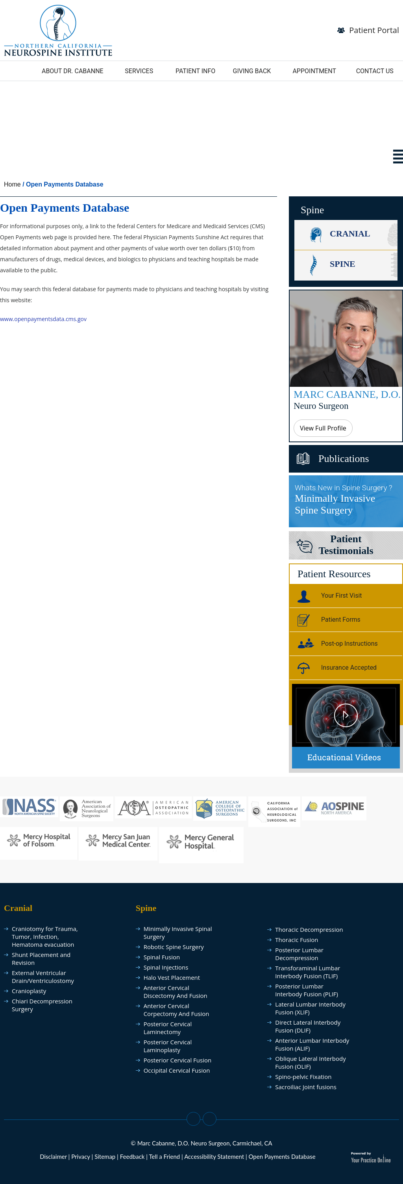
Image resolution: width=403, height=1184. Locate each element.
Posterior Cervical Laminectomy (168, 1028)
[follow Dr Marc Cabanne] (58, 29)
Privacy (80, 1156)
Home (12, 184)
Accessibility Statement (214, 1156)
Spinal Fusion (162, 957)
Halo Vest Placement (172, 977)
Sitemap (104, 1156)
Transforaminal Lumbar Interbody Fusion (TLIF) (307, 972)
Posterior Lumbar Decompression (299, 954)
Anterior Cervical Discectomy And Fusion (175, 991)
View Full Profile (323, 428)
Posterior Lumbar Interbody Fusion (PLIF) (306, 990)
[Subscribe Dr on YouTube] (209, 1118)
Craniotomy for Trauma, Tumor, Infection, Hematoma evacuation (45, 936)
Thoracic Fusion (296, 940)
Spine (342, 264)
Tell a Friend (164, 1156)
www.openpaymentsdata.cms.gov (43, 319)
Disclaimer (53, 1156)
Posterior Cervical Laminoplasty (168, 1046)
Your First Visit (330, 597)
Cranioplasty (29, 991)
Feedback (132, 1156)
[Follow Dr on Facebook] (193, 1118)
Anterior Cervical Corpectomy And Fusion (176, 1010)
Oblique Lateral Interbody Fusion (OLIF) (310, 1062)
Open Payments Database (282, 1156)
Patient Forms (329, 621)
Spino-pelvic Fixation (303, 1077)
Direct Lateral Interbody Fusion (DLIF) (307, 1026)
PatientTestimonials (345, 544)
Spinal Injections (166, 967)
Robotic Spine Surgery (174, 947)
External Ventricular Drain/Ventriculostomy (43, 977)
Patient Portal (374, 30)
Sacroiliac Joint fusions (305, 1087)
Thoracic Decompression (309, 929)
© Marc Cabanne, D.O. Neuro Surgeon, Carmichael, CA (201, 1143)
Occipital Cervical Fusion (177, 1070)
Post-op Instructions (338, 645)
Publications (343, 458)
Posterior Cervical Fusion (178, 1060)
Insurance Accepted (337, 669)
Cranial (350, 233)
